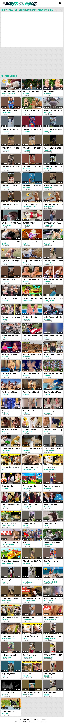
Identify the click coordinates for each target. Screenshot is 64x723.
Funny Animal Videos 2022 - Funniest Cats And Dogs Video (32, 448)
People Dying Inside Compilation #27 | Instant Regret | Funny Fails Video (11, 373)
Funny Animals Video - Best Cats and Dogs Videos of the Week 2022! (11, 636)
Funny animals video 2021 (32, 580)
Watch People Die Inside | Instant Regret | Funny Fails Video (32, 411)
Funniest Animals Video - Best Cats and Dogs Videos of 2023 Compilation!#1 (32, 204)
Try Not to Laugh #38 (9, 110)
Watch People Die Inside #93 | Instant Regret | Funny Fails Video (31, 279)
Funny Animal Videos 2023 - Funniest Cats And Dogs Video (11, 242)
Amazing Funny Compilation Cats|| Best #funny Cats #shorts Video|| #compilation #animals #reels (31, 618)
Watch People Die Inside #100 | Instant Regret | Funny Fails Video (10, 430)
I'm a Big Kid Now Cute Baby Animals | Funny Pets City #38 (32, 110)
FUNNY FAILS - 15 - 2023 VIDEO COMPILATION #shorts (11, 148)
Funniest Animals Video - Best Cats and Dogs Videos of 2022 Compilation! (32, 467)
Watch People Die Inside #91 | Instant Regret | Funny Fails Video (31, 373)
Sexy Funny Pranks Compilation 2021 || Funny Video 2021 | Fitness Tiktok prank (11, 580)
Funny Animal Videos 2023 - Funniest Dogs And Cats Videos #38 (11, 92)
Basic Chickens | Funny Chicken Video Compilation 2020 (31, 599)
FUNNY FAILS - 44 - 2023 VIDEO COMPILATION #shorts (11, 167)
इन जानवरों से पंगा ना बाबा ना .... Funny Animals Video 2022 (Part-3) (32, 636)
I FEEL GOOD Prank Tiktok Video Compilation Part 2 (11, 505)
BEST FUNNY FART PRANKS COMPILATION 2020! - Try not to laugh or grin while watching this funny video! (32, 542)
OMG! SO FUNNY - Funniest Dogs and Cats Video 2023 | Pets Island (31, 223)
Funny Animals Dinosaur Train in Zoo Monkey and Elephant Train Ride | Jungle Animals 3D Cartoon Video (11, 561)
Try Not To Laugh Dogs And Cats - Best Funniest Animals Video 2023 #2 (11, 261)
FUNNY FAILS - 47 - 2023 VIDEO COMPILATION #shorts (32, 148)
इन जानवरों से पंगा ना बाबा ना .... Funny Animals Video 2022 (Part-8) (11, 467)
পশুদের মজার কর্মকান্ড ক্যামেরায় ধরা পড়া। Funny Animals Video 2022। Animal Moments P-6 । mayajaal (31, 674)
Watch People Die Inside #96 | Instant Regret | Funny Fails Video (10, 298)
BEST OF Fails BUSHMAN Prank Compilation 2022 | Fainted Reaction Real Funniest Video (32, 355)
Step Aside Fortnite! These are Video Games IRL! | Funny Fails (32, 336)
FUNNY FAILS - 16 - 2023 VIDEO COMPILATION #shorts (11, 204)
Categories (27, 719)
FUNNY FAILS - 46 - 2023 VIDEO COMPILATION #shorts (11, 129)
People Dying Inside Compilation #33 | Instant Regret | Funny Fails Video (11, 411)
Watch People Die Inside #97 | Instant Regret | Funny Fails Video (31, 392)
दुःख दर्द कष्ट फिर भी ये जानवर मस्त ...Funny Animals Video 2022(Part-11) (11, 618)
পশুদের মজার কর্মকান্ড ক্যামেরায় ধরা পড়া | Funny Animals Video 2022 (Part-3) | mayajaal (11, 524)
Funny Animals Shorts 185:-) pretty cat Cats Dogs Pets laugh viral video (10, 599)
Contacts (36, 719)
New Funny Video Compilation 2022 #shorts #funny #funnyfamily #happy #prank (32, 524)
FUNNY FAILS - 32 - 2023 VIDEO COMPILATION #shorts (32, 186)
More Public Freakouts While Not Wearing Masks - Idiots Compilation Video (32, 505)
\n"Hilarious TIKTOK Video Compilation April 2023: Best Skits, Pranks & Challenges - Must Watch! (11, 223)
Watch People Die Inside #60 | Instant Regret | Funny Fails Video (10, 355)
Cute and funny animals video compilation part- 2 (32, 693)
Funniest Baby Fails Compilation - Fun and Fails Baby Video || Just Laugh (31, 317)
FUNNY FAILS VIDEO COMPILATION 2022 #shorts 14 (9, 279)
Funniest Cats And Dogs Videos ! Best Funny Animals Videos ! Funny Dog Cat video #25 (31, 430)
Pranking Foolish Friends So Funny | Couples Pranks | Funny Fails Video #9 (11, 317)
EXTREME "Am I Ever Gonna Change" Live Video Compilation (9, 693)
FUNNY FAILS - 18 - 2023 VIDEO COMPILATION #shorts (32, 167)
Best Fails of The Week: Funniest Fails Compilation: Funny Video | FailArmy (11, 336)
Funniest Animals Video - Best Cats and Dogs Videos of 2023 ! (32, 242)
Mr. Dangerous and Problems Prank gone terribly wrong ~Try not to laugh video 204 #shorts (11, 655)
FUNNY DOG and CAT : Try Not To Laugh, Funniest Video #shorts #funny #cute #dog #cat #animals (32, 561)
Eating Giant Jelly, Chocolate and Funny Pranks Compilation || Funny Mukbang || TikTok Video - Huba (11, 486)
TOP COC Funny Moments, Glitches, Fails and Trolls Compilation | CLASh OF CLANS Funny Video (32, 298)
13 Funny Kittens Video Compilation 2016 (10, 542)
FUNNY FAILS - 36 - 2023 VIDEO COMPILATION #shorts (32, 129)
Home (20, 719)
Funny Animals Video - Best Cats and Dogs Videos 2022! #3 (10, 711)
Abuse (43, 719)
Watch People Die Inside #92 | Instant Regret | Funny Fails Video (10, 392)
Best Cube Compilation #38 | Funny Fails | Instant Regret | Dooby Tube (32, 92)
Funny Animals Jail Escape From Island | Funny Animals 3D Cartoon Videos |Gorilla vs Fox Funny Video (32, 486)
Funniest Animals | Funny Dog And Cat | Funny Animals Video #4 (11, 448)
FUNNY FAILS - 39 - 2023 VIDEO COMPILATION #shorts (11, 186)
